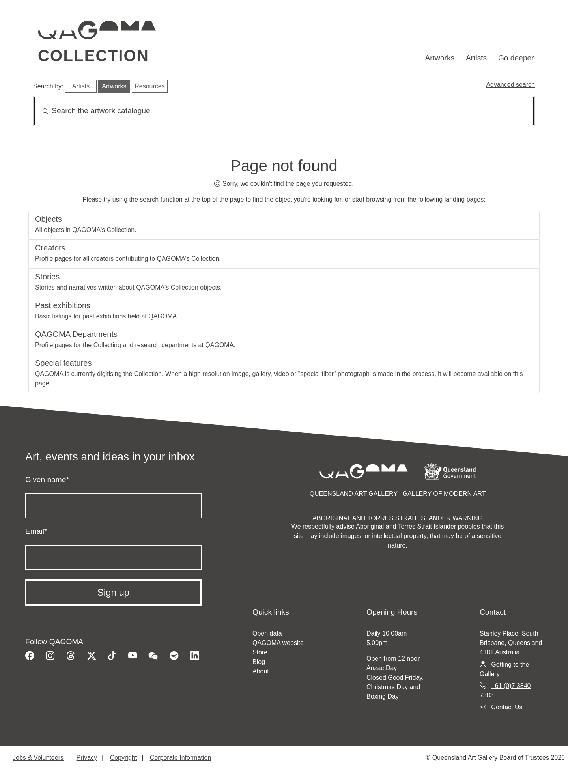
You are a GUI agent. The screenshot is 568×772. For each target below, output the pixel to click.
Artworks (440, 58)
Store (259, 652)
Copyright (123, 757)
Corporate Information (180, 757)
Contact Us (506, 707)
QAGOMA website (278, 642)
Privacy (87, 757)
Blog (258, 661)
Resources (149, 86)
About (260, 671)
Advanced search (510, 84)
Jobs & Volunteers (38, 757)
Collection (93, 55)
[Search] (284, 111)
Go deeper (516, 58)
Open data (267, 633)
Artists (476, 58)
